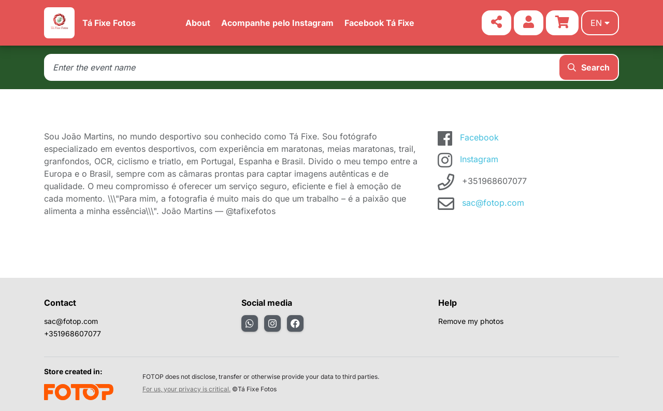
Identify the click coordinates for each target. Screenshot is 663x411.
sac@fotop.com (493, 202)
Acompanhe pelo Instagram (277, 23)
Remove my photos (470, 321)
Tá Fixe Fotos (109, 23)
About (197, 23)
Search (589, 67)
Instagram (479, 159)
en (600, 23)
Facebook (479, 137)
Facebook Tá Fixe (379, 23)
